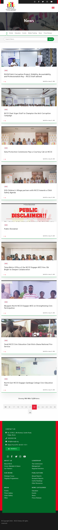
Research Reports (37, 478)
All (6, 33)
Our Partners (8, 468)
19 (22, 416)
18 (18, 416)
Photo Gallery (8, 493)
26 (51, 416)
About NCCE (8, 464)
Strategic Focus (9, 476)
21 (30, 416)
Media (6, 487)
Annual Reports (36, 476)
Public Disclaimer (11, 238)
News (40, 33)
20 (26, 416)
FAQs (6, 498)
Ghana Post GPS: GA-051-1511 (17, 445)
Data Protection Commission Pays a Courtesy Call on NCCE (28, 161)
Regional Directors (38, 468)
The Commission (37, 464)
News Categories (39, 487)
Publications (37, 473)
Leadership (36, 460)
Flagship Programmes (11, 478)
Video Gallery (8, 495)
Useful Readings (37, 481)
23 (38, 416)
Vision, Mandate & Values (12, 466)
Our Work (8, 473)
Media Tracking (32, 33)
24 (43, 416)
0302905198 (12, 438)
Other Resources (37, 483)
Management (36, 466)
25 (47, 416)
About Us (8, 460)
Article (11, 33)
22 (34, 416)
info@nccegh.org (13, 441)
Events (24, 33)
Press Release (48, 33)
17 (14, 416)
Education (18, 33)
